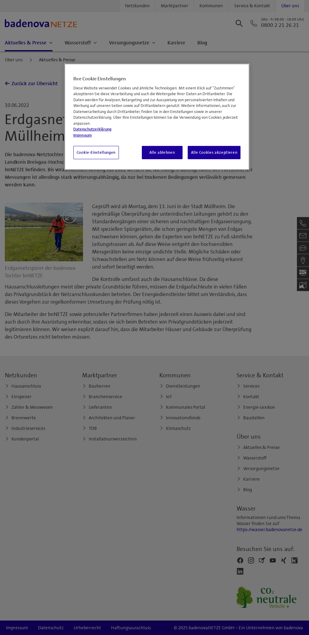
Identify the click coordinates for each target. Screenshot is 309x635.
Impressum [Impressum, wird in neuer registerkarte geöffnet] (82, 135)
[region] (157, 116)
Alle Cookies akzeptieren (214, 152)
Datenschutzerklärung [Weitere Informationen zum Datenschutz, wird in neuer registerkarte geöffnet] (92, 129)
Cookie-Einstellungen (96, 152)
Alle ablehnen (162, 152)
